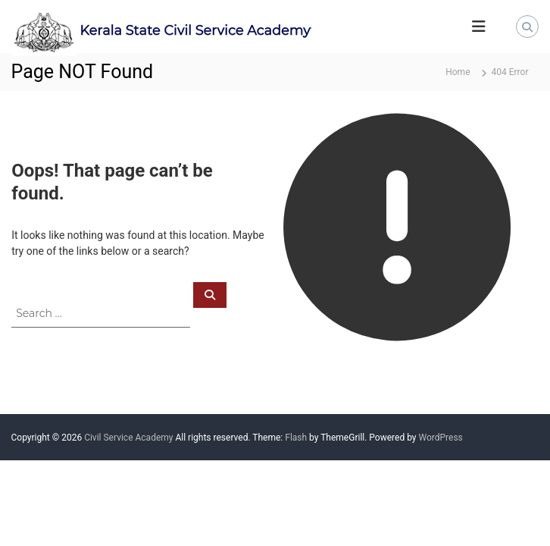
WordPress (440, 437)
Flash (296, 437)
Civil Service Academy (128, 437)
